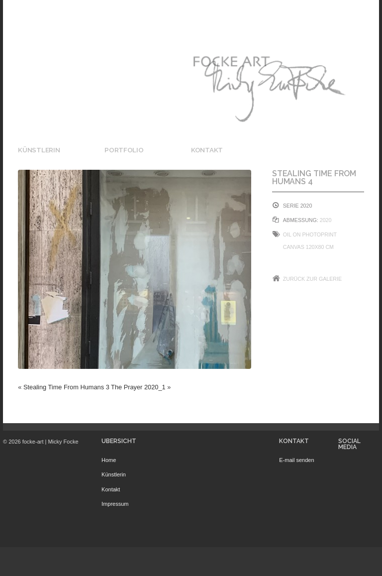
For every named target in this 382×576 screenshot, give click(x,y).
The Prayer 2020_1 (138, 387)
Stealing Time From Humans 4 (314, 177)
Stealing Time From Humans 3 (66, 387)
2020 (326, 220)
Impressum (114, 504)
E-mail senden (296, 460)
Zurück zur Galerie (312, 279)
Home (108, 460)
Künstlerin (39, 150)
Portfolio (124, 150)
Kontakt (207, 150)
